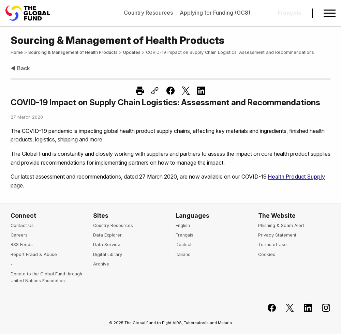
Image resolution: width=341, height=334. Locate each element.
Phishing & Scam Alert (281, 225)
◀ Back (20, 68)
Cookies (266, 254)
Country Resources (148, 12)
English (183, 225)
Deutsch (184, 244)
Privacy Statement (277, 235)
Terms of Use (272, 244)
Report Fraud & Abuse (34, 254)
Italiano (183, 254)
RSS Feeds (22, 244)
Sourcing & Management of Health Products (73, 52)
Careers (19, 235)
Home (17, 52)
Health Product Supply (296, 176)
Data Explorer (107, 235)
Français (184, 235)
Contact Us (22, 225)
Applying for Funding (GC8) (215, 12)
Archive (101, 264)
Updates (131, 52)
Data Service (106, 244)
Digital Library (107, 254)
